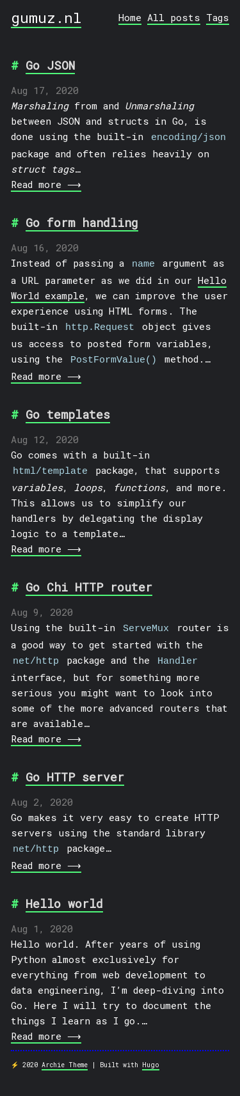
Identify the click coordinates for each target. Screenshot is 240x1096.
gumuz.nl (46, 17)
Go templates (68, 406)
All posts (173, 17)
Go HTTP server (75, 763)
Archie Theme (65, 1049)
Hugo (150, 1049)
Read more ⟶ (45, 182)
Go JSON (50, 65)
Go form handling (82, 220)
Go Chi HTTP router (89, 577)
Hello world (64, 888)
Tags (217, 17)
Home (129, 17)
